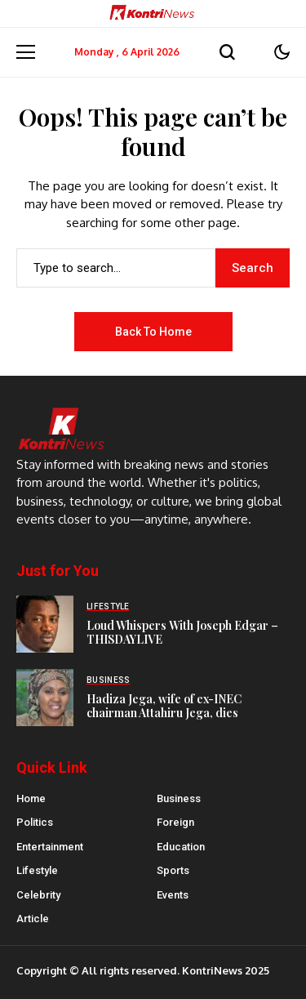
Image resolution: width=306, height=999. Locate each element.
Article (32, 918)
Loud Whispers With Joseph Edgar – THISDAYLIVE (182, 632)
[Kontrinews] (153, 13)
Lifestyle (37, 870)
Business (179, 798)
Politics (34, 822)
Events (172, 895)
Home (31, 798)
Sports (173, 870)
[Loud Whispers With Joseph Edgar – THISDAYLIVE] (44, 624)
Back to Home (153, 331)
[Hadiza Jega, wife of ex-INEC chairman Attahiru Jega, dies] (44, 697)
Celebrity (38, 895)
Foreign (175, 822)
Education (181, 847)
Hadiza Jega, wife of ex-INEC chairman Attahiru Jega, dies (164, 705)
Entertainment (49, 847)
